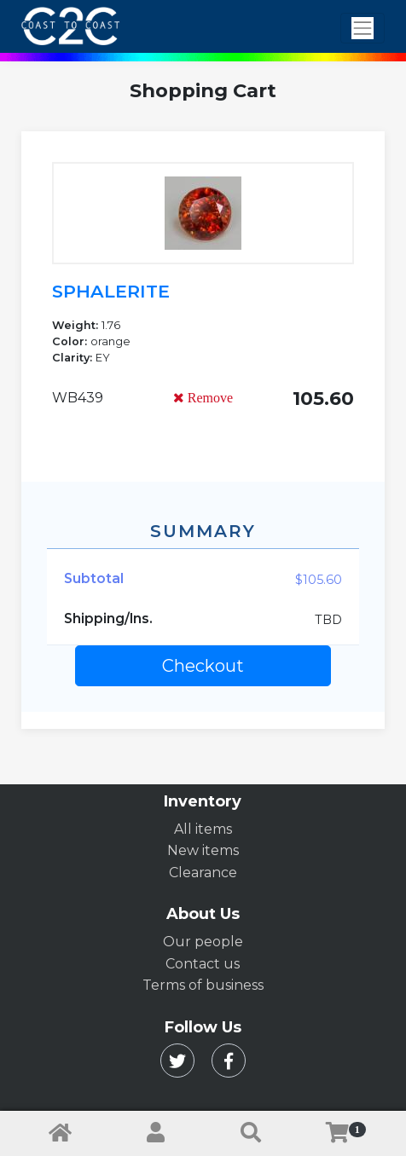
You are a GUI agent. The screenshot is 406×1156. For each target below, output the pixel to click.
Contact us (202, 964)
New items (203, 850)
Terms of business (203, 985)
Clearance (203, 872)
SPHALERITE (111, 291)
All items (203, 829)
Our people (203, 941)
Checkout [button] (203, 666)
